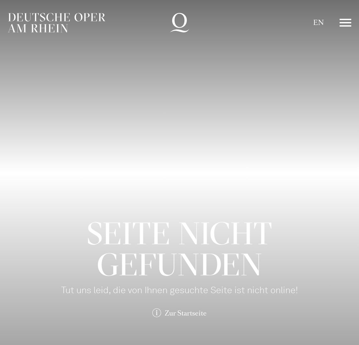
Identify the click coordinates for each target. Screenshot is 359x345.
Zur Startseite (186, 313)
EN (318, 22)
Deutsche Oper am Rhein (56, 22)
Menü (345, 22)
